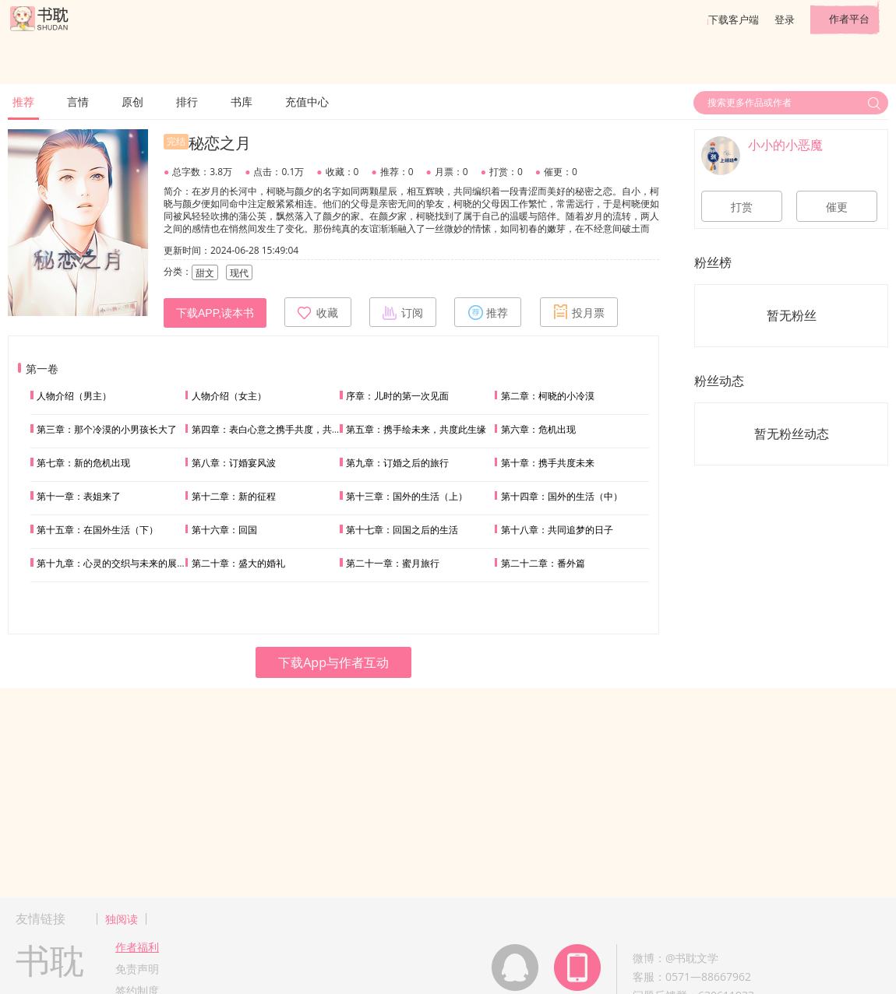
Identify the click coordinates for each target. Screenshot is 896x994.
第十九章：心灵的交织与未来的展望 (111, 563)
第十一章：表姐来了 (79, 496)
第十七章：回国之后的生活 (402, 529)
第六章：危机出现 (538, 429)
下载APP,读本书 (215, 313)
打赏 (742, 207)
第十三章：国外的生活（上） (406, 496)
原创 (132, 101)
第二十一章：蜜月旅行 (392, 563)
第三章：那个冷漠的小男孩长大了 (107, 429)
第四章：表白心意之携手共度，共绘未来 (276, 429)
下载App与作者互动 (333, 662)
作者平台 (849, 19)
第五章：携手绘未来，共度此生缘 (416, 429)
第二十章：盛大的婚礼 (238, 563)
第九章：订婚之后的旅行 (397, 462)
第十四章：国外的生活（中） (562, 496)
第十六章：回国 (224, 529)
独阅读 (121, 918)
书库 (241, 101)
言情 (78, 101)
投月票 (579, 312)
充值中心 (307, 101)
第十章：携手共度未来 (547, 462)
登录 (784, 19)
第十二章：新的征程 (234, 496)
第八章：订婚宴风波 (234, 462)
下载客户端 (733, 19)
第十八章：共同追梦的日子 (557, 529)
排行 (187, 101)
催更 (837, 207)
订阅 (403, 312)
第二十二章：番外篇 (543, 563)
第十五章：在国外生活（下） (97, 529)
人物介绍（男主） (74, 395)
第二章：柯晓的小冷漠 (547, 395)
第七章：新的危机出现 (83, 462)
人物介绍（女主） (229, 395)
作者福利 (137, 947)
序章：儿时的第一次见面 (397, 395)
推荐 (23, 101)
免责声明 (137, 968)
